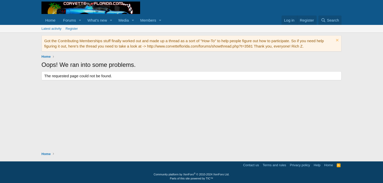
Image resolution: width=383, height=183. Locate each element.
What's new (97, 20)
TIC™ (209, 178)
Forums (69, 20)
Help (317, 165)
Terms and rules (274, 165)
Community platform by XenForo (191, 174)
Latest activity (51, 28)
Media (124, 20)
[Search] (330, 20)
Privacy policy (300, 165)
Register (72, 28)
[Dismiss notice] (336, 40)
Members (148, 20)
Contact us (251, 165)
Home (50, 20)
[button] (80, 20)
